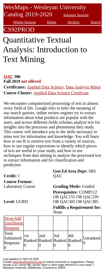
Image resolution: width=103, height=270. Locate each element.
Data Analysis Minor (83, 87)
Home (51, 22)
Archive (73, 22)
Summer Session (76, 15)
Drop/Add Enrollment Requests (13, 223)
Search (96, 22)
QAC (8, 76)
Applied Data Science (45, 87)
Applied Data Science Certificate (61, 93)
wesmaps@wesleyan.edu (28, 262)
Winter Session (24, 22)
